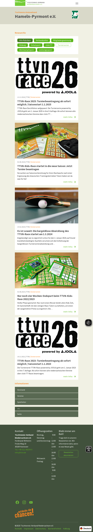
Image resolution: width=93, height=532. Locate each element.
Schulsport (35, 45)
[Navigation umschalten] (77, 3)
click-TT (49, 45)
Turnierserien (63, 45)
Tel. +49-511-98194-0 (23, 449)
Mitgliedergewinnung (62, 40)
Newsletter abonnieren (68, 453)
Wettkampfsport (26, 50)
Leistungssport (45, 50)
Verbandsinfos (42, 40)
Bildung (22, 45)
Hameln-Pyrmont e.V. (35, 16)
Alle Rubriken (25, 40)
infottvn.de (20, 452)
